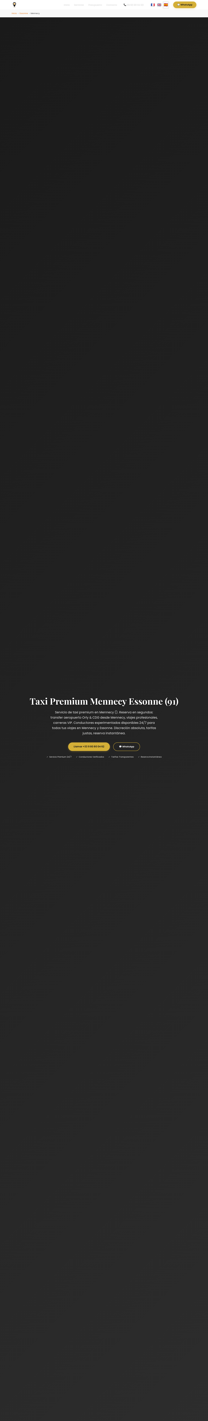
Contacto (111, 4)
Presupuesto (95, 4)
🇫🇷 (153, 4)
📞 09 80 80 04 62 (134, 4)
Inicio (67, 4)
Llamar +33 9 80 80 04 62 (89, 746)
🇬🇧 (159, 4)
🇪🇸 (166, 4)
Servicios (79, 4)
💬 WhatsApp (184, 4)
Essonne (24, 13)
